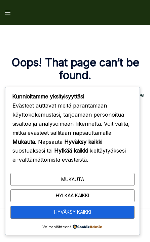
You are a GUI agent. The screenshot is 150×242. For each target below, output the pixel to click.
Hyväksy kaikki (72, 212)
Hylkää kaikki (72, 195)
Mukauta (72, 179)
